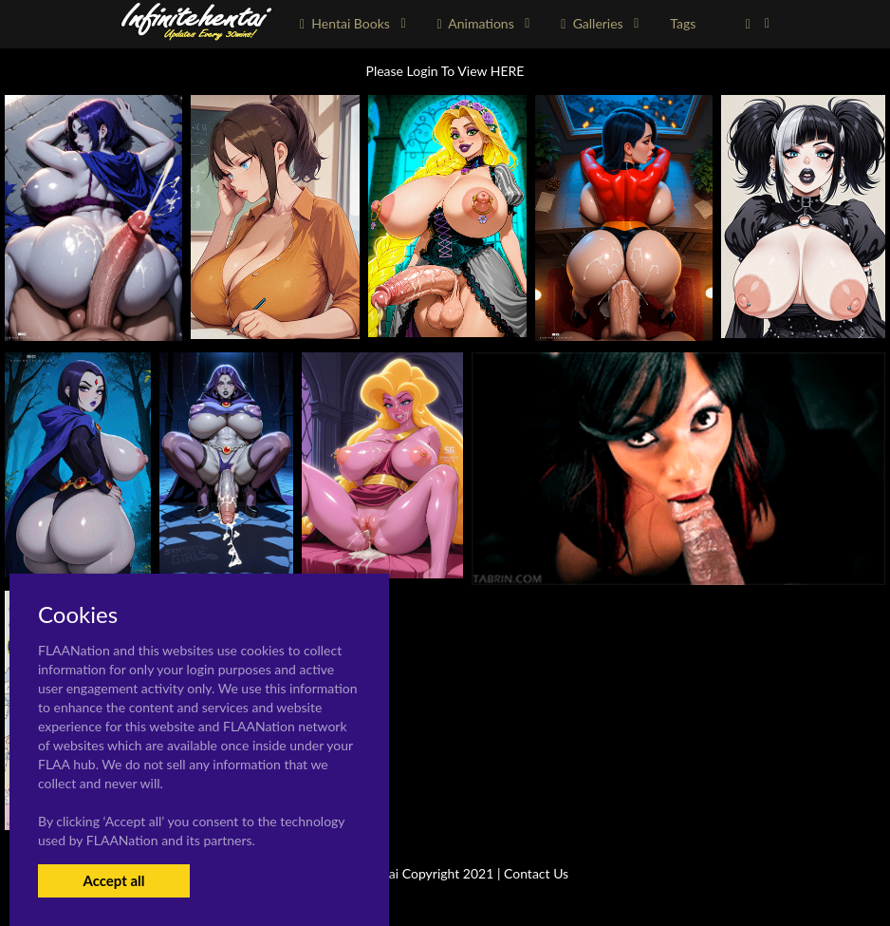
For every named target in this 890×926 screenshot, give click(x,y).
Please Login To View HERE (445, 71)
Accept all (113, 880)
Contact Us (536, 873)
